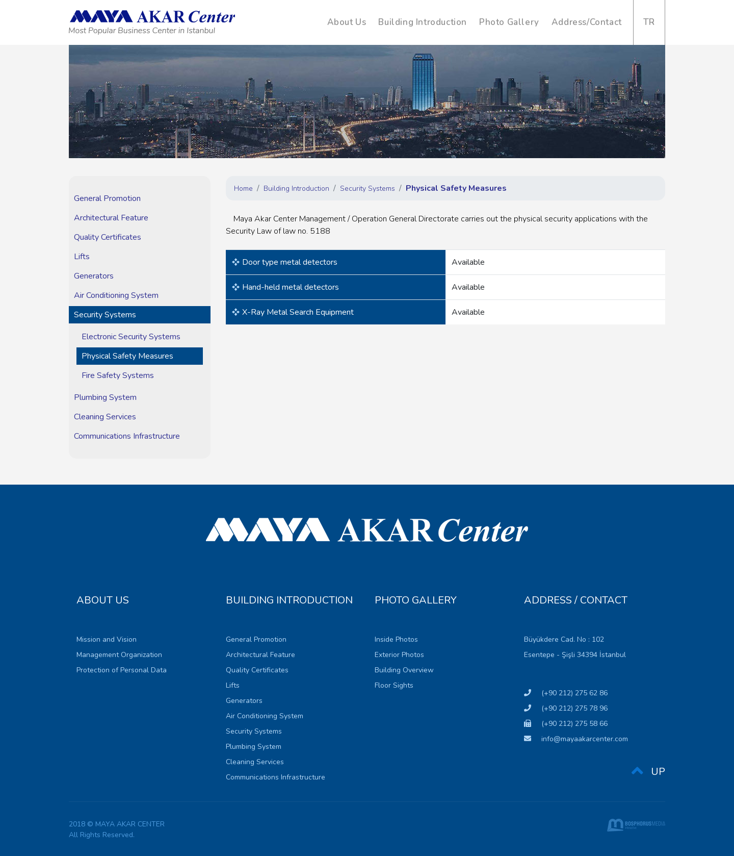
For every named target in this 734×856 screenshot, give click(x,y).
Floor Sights (394, 685)
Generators (94, 276)
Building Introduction (422, 22)
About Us (346, 22)
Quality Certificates (107, 237)
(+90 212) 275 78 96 (566, 708)
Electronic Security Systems (131, 336)
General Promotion (107, 198)
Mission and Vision (106, 639)
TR (649, 22)
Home (243, 188)
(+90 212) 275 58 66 (566, 723)
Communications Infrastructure (127, 436)
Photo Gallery (509, 22)
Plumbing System (105, 397)
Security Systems (105, 314)
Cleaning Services (105, 416)
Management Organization (119, 655)
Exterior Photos (399, 655)
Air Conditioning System (116, 295)
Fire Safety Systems (118, 375)
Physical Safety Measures (127, 356)
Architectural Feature (111, 217)
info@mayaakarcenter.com (576, 739)
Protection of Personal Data (121, 670)
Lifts (82, 256)
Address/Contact (587, 22)
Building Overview (404, 670)
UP (648, 772)
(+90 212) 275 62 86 (566, 693)
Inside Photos (396, 639)
